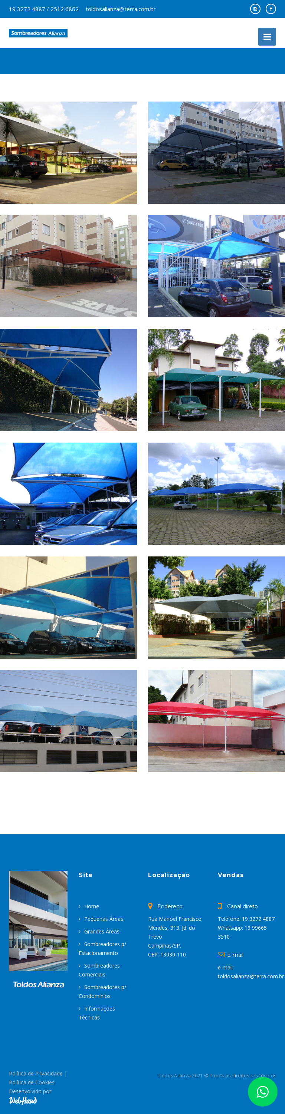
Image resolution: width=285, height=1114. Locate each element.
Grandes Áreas (101, 931)
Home (91, 906)
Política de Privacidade (36, 1073)
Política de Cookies (32, 1082)
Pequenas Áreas (103, 918)
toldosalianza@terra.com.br (121, 9)
